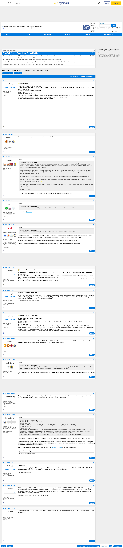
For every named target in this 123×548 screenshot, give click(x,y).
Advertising (110, 49)
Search (87, 34)
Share (10, 546)
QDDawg (23, 453)
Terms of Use (117, 27)
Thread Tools (74, 76)
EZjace (29, 453)
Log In (107, 3)
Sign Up (116, 3)
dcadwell (9, 138)
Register (93, 31)
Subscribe (18, 73)
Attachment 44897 (25, 189)
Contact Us (100, 49)
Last (97, 546)
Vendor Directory (108, 34)
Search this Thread (86, 76)
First (79, 546)
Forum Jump (117, 546)
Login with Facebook (86, 27)
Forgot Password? (116, 31)
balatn (9, 160)
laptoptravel (10, 418)
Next (92, 546)
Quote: (20, 159)
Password (93, 25)
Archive (105, 49)
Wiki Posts (47, 34)
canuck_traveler (10, 363)
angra (10, 204)
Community (26, 34)
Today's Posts (69, 34)
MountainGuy (10, 397)
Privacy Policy (96, 28)
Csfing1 (10, 84)
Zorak (93, 52)
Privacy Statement (105, 50)
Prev (84, 546)
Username (93, 23)
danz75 (10, 512)
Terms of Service (113, 50)
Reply (8, 73)
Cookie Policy (116, 49)
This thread (29, 212)
